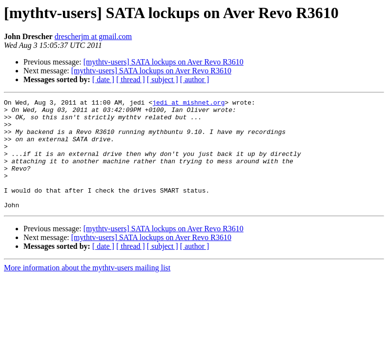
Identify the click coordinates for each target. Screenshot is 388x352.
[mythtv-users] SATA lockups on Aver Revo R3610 (163, 62)
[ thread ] (130, 79)
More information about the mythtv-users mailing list (87, 290)
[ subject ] (162, 79)
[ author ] (194, 79)
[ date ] (103, 79)
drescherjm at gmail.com (93, 36)
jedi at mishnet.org (188, 103)
